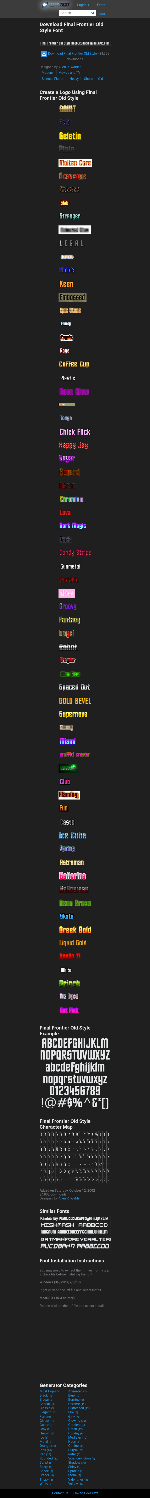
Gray (45, 1429)
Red (45, 1454)
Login (103, 14)
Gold (46, 1425)
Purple (75, 1450)
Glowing (77, 1421)
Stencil (47, 1475)
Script (46, 1462)
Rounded (49, 1458)
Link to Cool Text (85, 1493)
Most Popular (50, 1391)
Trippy (46, 1479)
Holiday (76, 1433)
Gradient (76, 1425)
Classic (47, 1408)
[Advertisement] (19, 83)
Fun (45, 1417)
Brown (46, 1400)
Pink (46, 1450)
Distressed (79, 1408)
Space (46, 1471)
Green (75, 1429)
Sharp (88, 79)
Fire (73, 1412)
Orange (48, 1446)
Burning (76, 1400)
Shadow (77, 1462)
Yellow (76, 1484)
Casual (47, 1404)
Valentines (78, 1479)
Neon (74, 1442)
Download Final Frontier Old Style (69, 53)
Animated (77, 1391)
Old (100, 79)
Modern (47, 73)
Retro (74, 1454)
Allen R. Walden (70, 67)
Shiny (74, 1467)
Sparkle (75, 1471)
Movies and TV (69, 73)
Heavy (74, 79)
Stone (74, 1475)
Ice (44, 1437)
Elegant (48, 1412)
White (46, 1484)
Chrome (77, 1404)
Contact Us (60, 1493)
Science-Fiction (53, 79)
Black (47, 1395)
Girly (73, 1417)
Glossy (47, 1421)
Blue (74, 1395)
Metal (46, 1442)
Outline (76, 1446)
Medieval (77, 1437)
